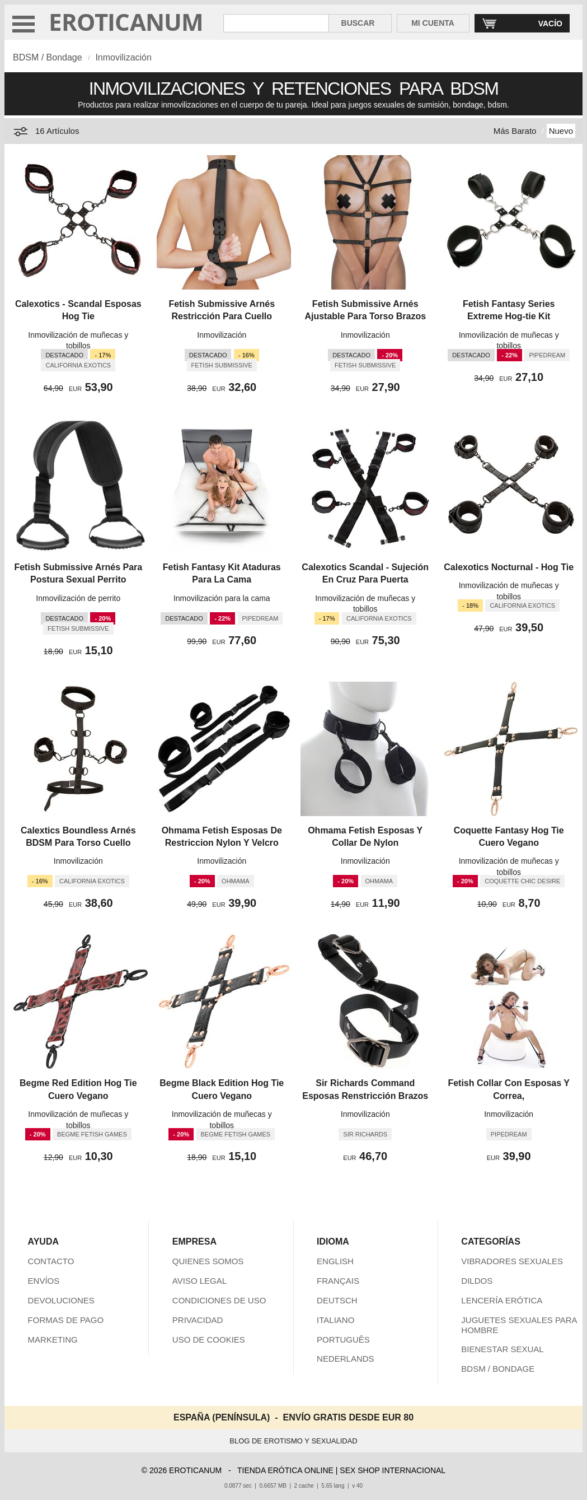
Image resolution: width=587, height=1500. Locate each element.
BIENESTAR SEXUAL (502, 1349)
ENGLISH (335, 1261)
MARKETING (53, 1339)
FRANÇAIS (338, 1280)
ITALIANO (335, 1320)
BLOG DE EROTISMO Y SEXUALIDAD (293, 1441)
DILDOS (476, 1280)
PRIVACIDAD (197, 1320)
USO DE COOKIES (208, 1339)
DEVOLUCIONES (61, 1300)
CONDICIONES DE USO (219, 1300)
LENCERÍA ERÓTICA (501, 1300)
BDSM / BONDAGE (497, 1368)
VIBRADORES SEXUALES (512, 1261)
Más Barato (515, 131)
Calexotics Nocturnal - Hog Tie (509, 567)
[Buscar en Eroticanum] (276, 23)
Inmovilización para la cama (221, 598)
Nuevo (561, 131)
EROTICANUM (126, 22)
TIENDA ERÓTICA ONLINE (285, 1470)
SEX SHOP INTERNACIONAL (392, 1470)
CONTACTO (51, 1261)
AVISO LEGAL (199, 1280)
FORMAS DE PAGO (66, 1320)
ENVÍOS (44, 1280)
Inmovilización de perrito (78, 598)
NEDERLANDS (345, 1358)
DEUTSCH (337, 1300)
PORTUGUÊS (343, 1339)
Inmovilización (123, 57)
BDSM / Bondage (47, 57)
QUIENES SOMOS (208, 1261)
